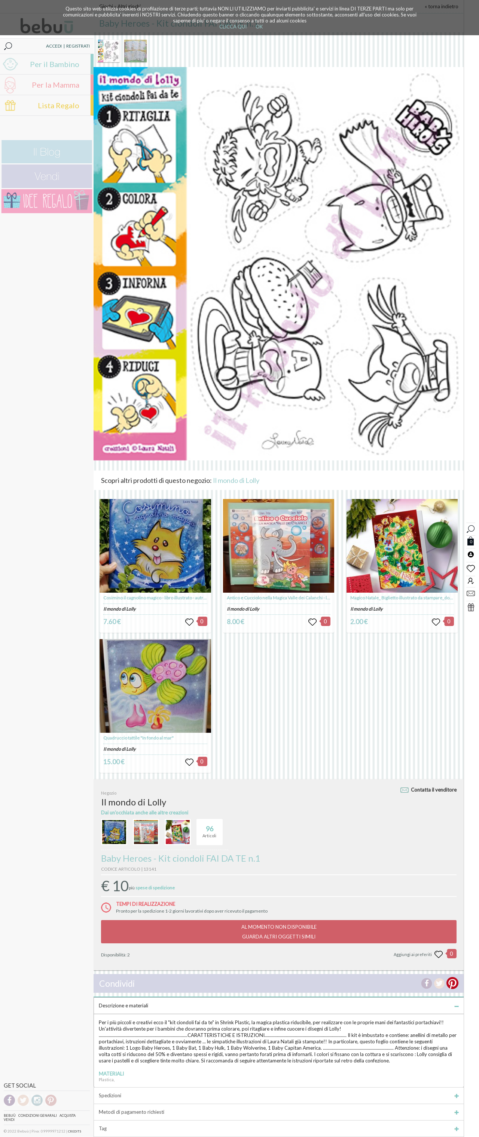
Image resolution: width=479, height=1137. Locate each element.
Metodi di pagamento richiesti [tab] (279, 1112)
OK (259, 27)
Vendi (9, 1120)
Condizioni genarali (37, 1115)
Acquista (68, 1115)
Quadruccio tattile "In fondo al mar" (138, 738)
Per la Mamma (55, 84)
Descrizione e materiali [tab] (279, 1006)
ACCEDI (54, 46)
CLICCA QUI (233, 27)
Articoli (209, 828)
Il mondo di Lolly (236, 480)
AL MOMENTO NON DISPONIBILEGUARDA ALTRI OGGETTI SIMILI (279, 932)
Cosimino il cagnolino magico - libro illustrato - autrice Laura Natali (168, 598)
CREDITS (74, 1131)
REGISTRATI (78, 46)
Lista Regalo (58, 105)
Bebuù (10, 1115)
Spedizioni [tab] (279, 1095)
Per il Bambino (54, 64)
